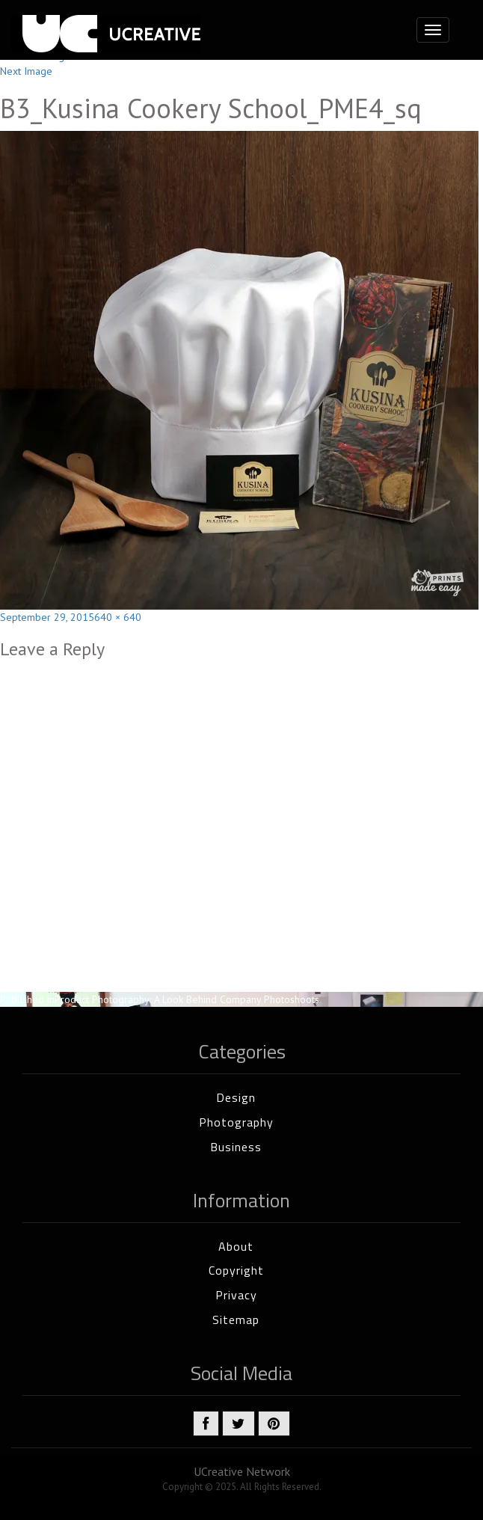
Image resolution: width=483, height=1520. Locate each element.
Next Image (26, 71)
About (235, 1246)
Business (236, 1147)
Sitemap (235, 1320)
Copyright (236, 1270)
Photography (236, 1122)
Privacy (236, 1295)
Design (236, 1097)
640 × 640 (117, 617)
